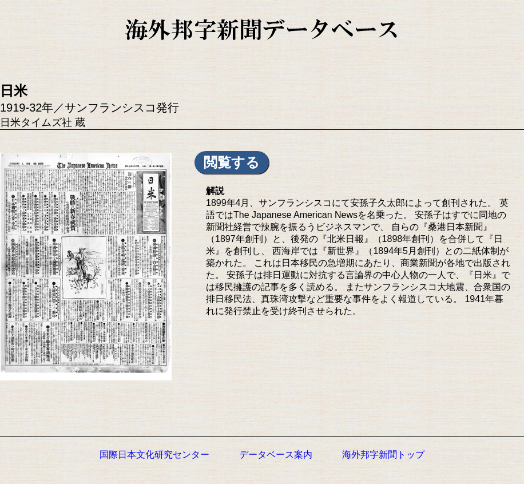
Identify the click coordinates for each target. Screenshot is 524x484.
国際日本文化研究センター (154, 454)
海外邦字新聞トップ (383, 454)
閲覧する (232, 162)
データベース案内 (275, 454)
